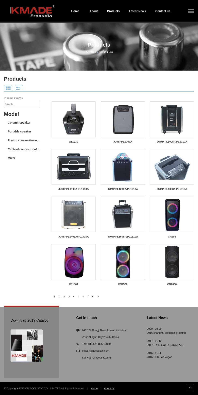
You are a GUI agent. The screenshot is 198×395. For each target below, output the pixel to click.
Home (75, 11)
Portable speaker (19, 131)
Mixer (11, 158)
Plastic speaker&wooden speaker (24, 140)
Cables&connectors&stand (24, 149)
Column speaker (19, 122)
